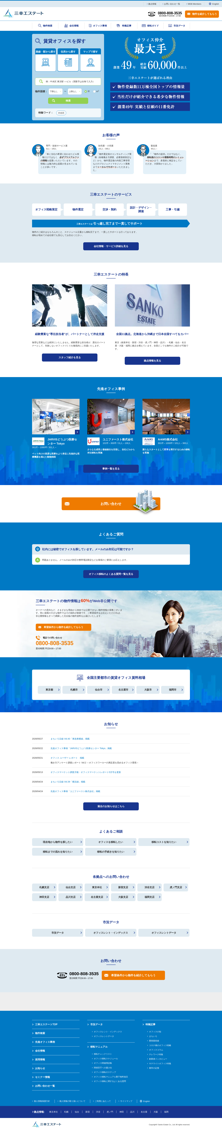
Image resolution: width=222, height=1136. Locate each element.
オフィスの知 (155, 1031)
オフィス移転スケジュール (106, 1058)
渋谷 (98, 1112)
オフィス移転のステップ (105, 1072)
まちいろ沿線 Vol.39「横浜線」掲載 (68, 781)
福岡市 (172, 689)
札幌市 (74, 689)
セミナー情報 (42, 1077)
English (214, 4)
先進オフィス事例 (45, 1042)
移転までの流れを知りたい (57, 851)
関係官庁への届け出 (103, 1068)
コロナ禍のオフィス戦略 (160, 1045)
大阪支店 (123, 897)
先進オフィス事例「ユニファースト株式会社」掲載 (75, 791)
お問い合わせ (111, 504)
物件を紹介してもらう (204, 14)
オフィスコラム (156, 1050)
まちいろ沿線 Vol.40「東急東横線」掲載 (70, 739)
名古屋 (144, 1112)
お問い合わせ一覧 (172, 4)
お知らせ (40, 1068)
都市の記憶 (154, 1068)
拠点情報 (152, 4)
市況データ (57, 932)
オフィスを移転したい (110, 842)
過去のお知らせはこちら (111, 806)
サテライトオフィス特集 (160, 1063)
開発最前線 (154, 1041)
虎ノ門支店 (176, 887)
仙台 (77, 1112)
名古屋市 (123, 689)
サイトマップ (126, 1101)
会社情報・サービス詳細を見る (111, 246)
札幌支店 (44, 887)
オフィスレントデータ (164, 932)
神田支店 (44, 897)
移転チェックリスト (103, 1054)
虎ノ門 (110, 1112)
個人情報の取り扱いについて (72, 1101)
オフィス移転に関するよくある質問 (110, 1081)
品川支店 (71, 897)
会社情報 (40, 1050)
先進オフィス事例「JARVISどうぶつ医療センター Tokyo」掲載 (81, 748)
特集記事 (150, 1024)
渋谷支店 (149, 887)
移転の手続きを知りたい (110, 851)
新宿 (87, 1112)
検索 (68, 100)
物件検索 (40, 1033)
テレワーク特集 (156, 1054)
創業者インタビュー (158, 1059)
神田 (121, 1112)
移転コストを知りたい (164, 842)
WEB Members (194, 4)
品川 (132, 1112)
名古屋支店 (97, 897)
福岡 (166, 1112)
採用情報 (40, 1059)
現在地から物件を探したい (57, 842)
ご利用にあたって (103, 1101)
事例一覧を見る (111, 468)
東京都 (49, 689)
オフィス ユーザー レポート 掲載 (67, 758)
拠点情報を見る (152, 360)
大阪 (156, 1112)
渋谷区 (61, 113)
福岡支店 (149, 897)
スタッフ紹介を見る (70, 357)
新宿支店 (123, 887)
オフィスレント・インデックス (110, 932)
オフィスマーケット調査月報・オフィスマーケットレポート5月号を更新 (86, 772)
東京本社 (97, 887)
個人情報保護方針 (42, 1101)
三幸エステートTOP (46, 1024)
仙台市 (98, 689)
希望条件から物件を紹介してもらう (63, 627)
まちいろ (153, 1036)
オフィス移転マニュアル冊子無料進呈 (111, 1077)
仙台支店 (71, 887)
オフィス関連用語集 (103, 1063)
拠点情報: (39, 1112)
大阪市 (148, 689)
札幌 (66, 1112)
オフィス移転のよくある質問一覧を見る (111, 574)
